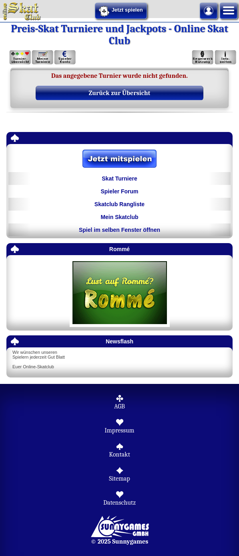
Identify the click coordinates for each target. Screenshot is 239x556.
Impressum (119, 430)
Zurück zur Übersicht (120, 93)
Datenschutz (119, 502)
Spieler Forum (119, 191)
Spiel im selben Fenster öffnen (119, 230)
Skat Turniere (119, 178)
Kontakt (119, 454)
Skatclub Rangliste (119, 204)
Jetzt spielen (120, 11)
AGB (119, 406)
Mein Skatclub (119, 217)
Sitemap (119, 478)
